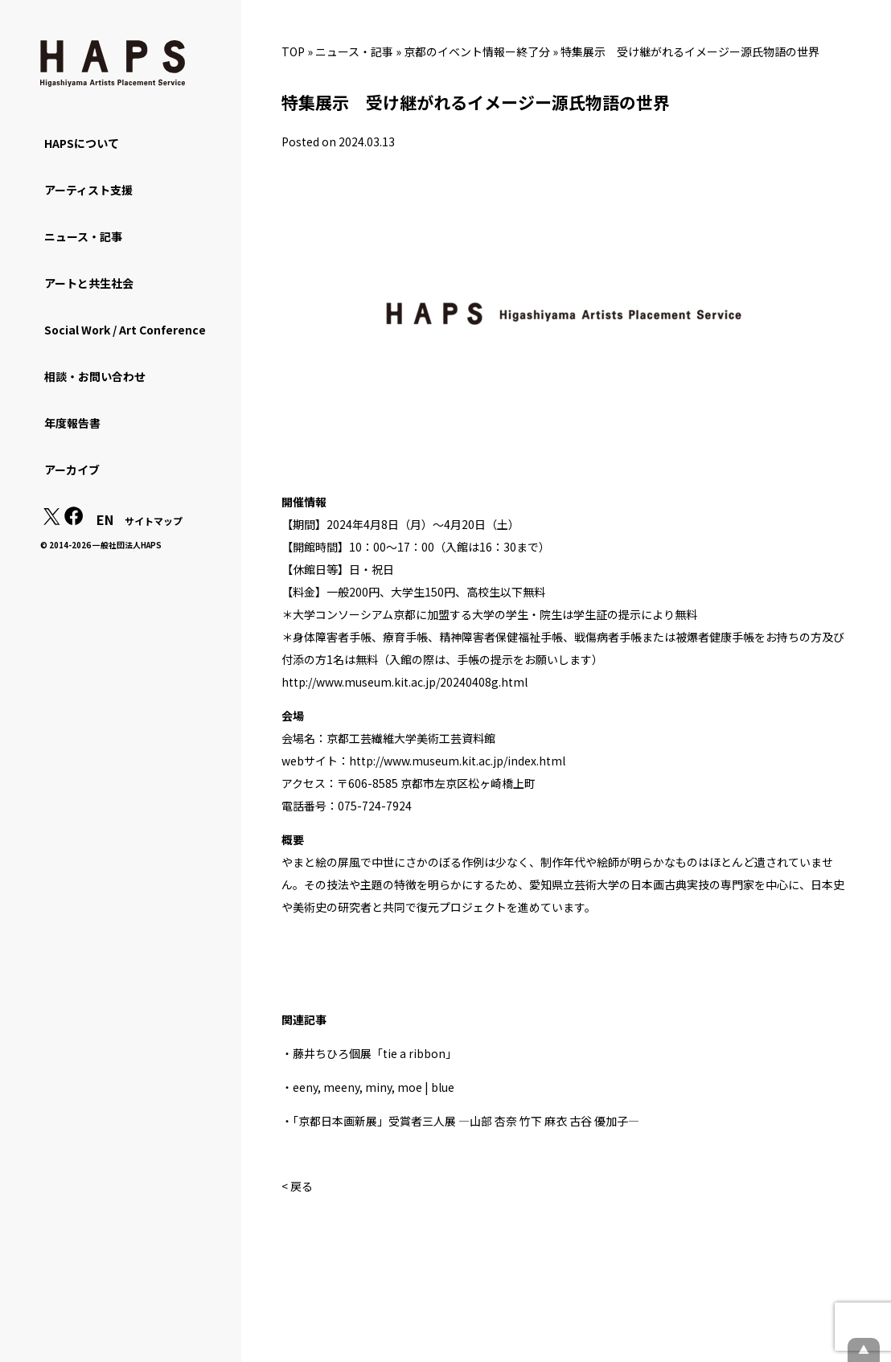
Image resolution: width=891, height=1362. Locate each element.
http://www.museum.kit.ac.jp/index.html (457, 761)
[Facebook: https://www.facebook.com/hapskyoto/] (74, 520)
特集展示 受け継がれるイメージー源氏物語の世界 (689, 51)
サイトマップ (154, 520)
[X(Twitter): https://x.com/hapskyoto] (51, 520)
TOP (293, 51)
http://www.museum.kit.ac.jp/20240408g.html (404, 682)
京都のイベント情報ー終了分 (477, 51)
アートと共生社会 (88, 283)
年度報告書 (72, 423)
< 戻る (297, 1186)
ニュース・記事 (354, 51)
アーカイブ (72, 469)
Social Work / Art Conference (125, 329)
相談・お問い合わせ (95, 376)
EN (104, 519)
